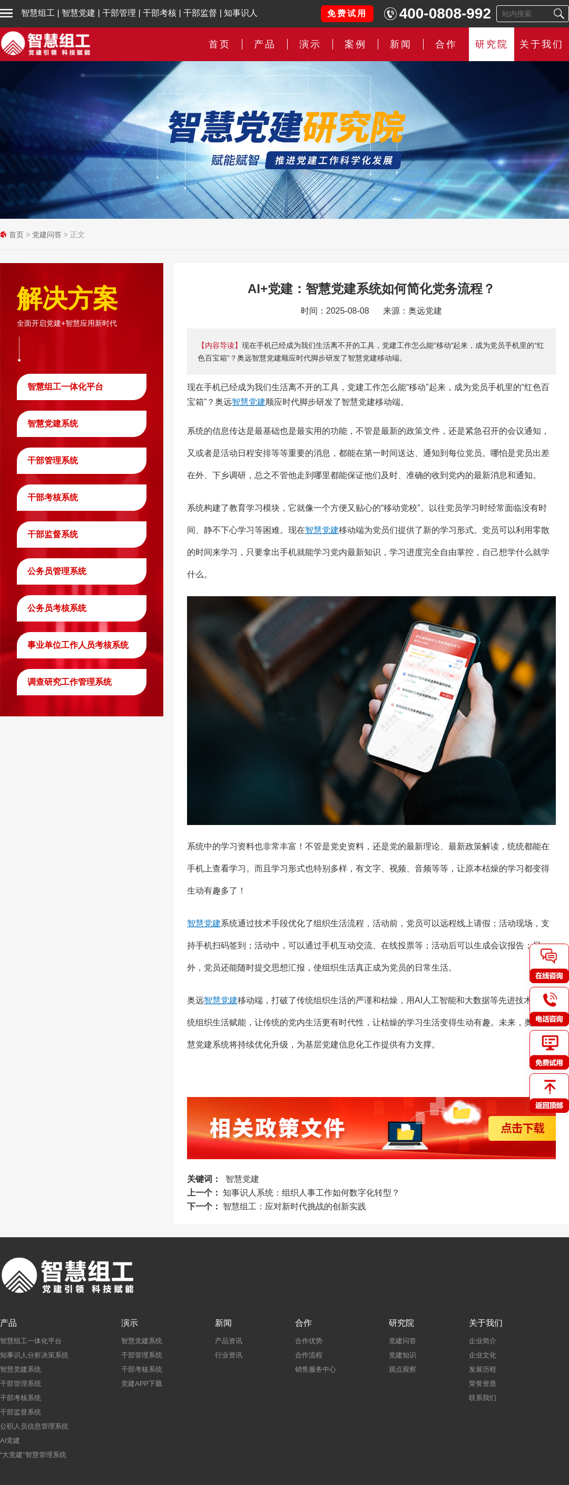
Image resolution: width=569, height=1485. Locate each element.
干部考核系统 (52, 497)
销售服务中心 (315, 1369)
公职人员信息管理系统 (34, 1426)
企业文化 (482, 1355)
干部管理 (119, 12)
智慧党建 (78, 12)
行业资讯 (228, 1355)
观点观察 (402, 1369)
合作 (446, 44)
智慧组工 (38, 12)
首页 (220, 44)
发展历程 (482, 1369)
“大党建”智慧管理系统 (33, 1455)
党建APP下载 (141, 1383)
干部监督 (200, 12)
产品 (265, 44)
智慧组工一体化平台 (65, 386)
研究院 (491, 44)
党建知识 (402, 1355)
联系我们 (482, 1398)
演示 (310, 44)
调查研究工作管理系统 (69, 681)
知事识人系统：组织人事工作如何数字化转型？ (311, 1192)
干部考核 (159, 12)
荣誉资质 (482, 1383)
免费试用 (347, 13)
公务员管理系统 (56, 571)
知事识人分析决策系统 (34, 1355)
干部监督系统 (52, 534)
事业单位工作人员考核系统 (78, 644)
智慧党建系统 (52, 423)
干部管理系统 (52, 460)
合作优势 (308, 1341)
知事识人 (241, 12)
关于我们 (541, 44)
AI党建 (10, 1440)
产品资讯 (228, 1341)
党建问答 (47, 234)
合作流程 (308, 1355)
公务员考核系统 (56, 608)
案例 (356, 44)
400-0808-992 (445, 13)
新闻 (401, 44)
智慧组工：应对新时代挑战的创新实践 (294, 1206)
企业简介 (482, 1341)
